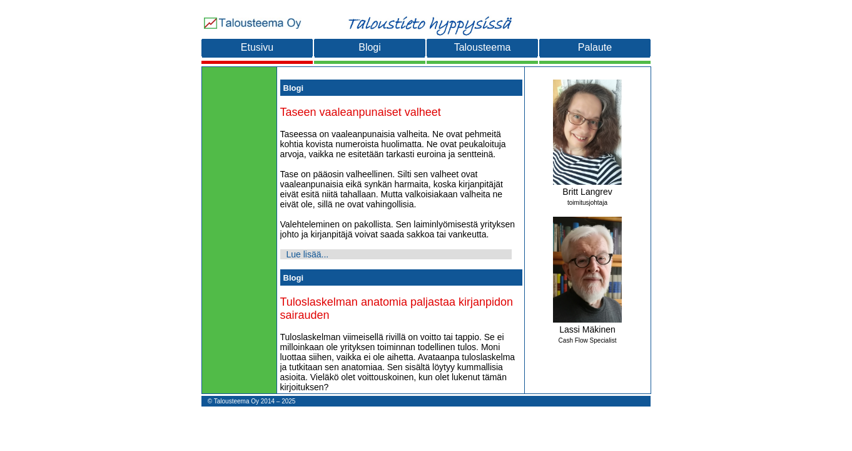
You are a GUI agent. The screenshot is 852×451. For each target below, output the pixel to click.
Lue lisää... (308, 254)
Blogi (369, 47)
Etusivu (257, 47)
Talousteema (482, 47)
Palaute (595, 47)
